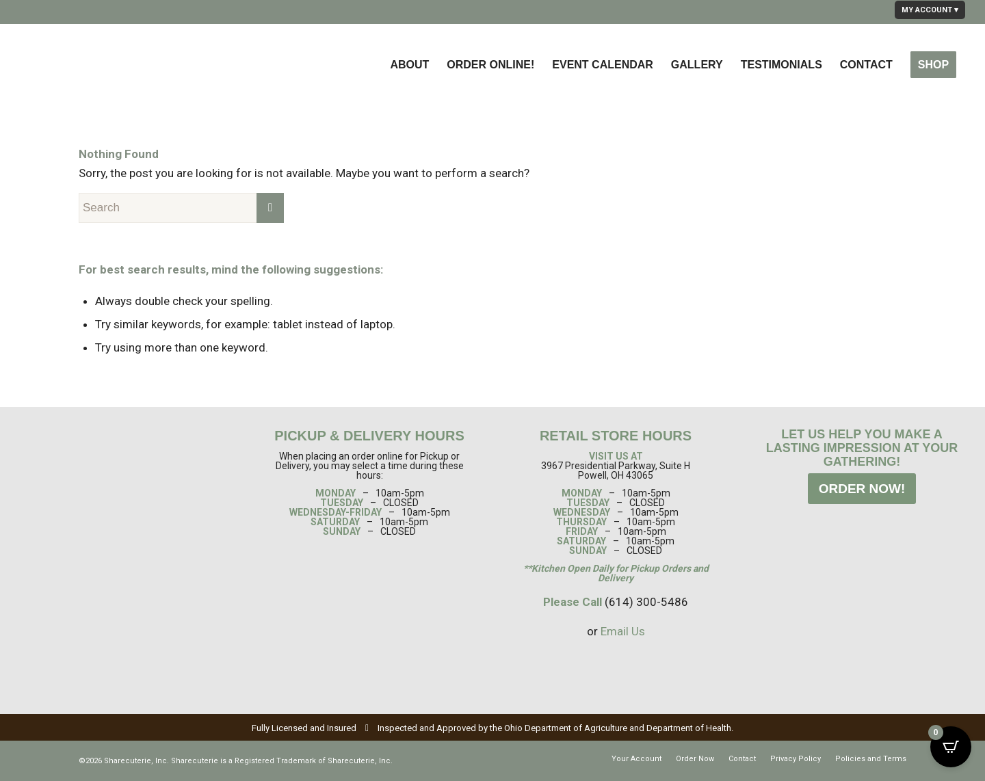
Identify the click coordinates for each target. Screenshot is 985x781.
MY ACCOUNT (927, 9)
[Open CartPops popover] (950, 746)
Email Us (623, 631)
